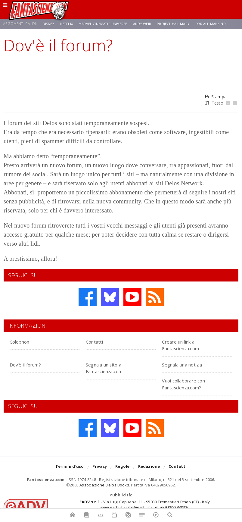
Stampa (215, 96)
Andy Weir (147, 23)
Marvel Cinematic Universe (105, 23)
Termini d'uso (69, 467)
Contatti (97, 341)
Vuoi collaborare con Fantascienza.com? (190, 383)
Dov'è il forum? (30, 364)
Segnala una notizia (189, 364)
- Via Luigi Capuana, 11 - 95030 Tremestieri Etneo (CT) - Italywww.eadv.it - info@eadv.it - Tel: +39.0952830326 (144, 504)
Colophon (23, 341)
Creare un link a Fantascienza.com (186, 345)
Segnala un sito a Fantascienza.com (110, 367)
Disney (49, 23)
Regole (122, 467)
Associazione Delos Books (104, 485)
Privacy (99, 467)
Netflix (67, 23)
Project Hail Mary (179, 23)
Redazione (149, 467)
